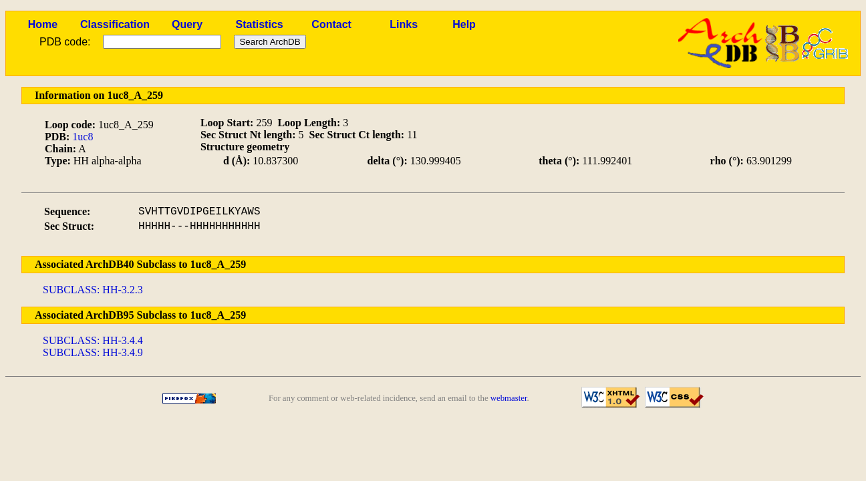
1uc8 (82, 136)
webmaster (508, 398)
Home (42, 24)
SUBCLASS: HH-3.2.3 (93, 289)
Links (404, 24)
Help (464, 24)
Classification (115, 24)
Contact (331, 24)
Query (187, 24)
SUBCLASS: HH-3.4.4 (93, 340)
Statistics (259, 24)
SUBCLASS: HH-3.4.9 (93, 352)
